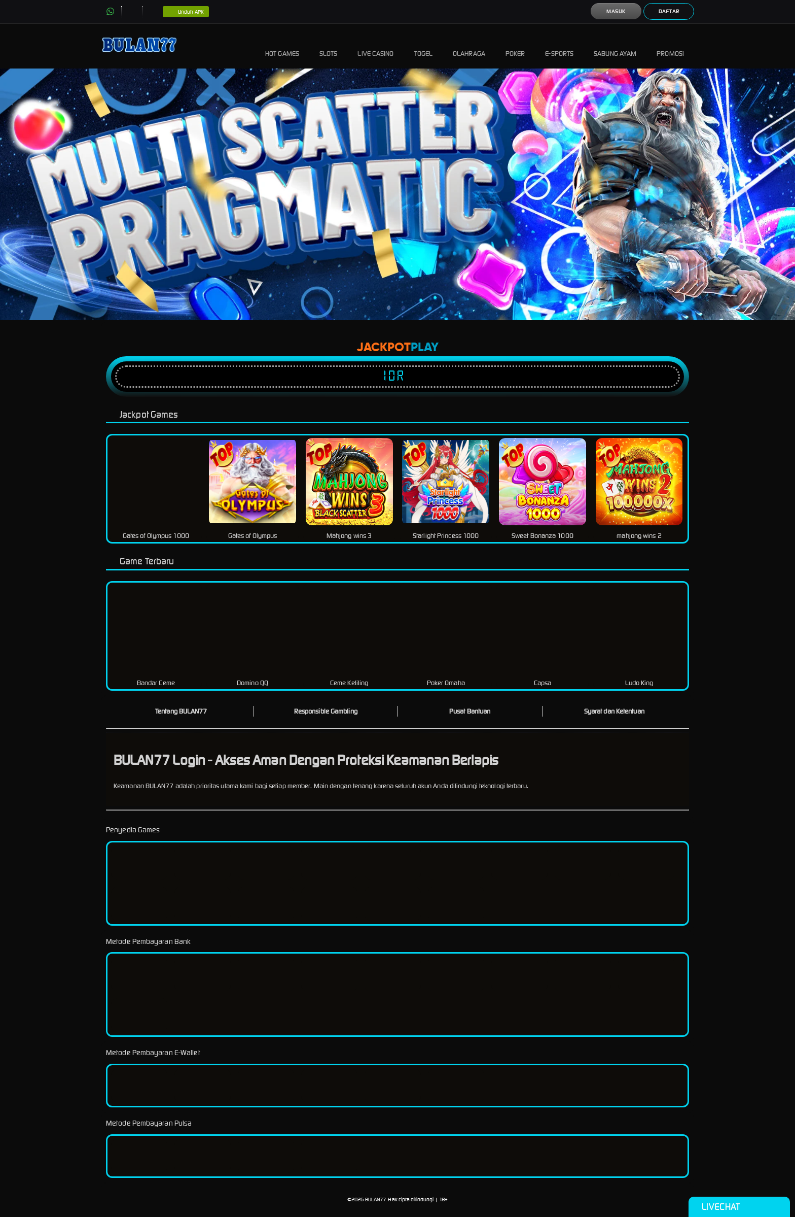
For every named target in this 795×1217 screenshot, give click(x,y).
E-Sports (559, 46)
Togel (423, 46)
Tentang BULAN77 (181, 711)
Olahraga (469, 46)
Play (425, 348)
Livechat (739, 1207)
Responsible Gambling (325, 711)
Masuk (616, 11)
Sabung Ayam (615, 46)
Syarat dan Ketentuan (614, 711)
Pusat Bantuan (469, 711)
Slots (328, 46)
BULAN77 (375, 1199)
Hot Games (282, 46)
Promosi (670, 46)
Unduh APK (186, 12)
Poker (515, 46)
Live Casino (375, 46)
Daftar (669, 11)
